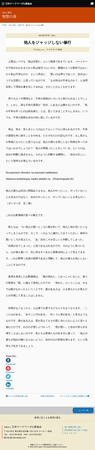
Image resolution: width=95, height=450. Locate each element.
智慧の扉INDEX (47, 396)
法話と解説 (12, 25)
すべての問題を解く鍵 (17, 396)
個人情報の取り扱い (73, 427)
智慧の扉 (21, 25)
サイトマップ (70, 433)
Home (4, 25)
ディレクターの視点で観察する (73, 396)
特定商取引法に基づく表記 (76, 430)
